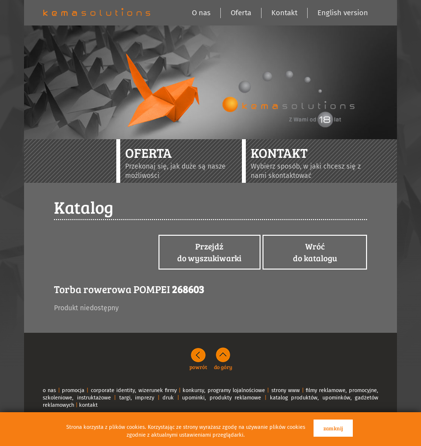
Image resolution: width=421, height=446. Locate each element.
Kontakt (284, 12)
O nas (201, 12)
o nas (49, 390)
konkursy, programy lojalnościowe (224, 390)
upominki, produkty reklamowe (221, 398)
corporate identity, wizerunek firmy (134, 390)
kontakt (88, 405)
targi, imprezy (137, 398)
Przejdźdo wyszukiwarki (209, 252)
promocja (73, 390)
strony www (285, 390)
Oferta (241, 12)
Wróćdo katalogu (315, 252)
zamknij (333, 428)
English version (342, 12)
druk (168, 398)
